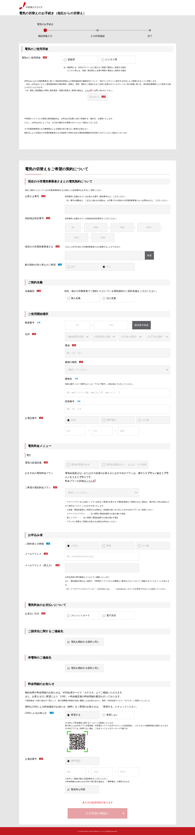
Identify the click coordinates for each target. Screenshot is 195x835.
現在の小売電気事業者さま (39, 246)
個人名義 (75, 298)
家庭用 (71, 59)
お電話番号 (31, 418)
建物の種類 (71, 362)
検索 (149, 255)
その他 (145, 420)
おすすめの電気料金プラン (39, 473)
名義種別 (29, 291)
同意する (96, 97)
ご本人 (74, 545)
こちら (88, 90)
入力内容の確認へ (97, 813)
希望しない (112, 715)
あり (73, 266)
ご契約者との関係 (34, 543)
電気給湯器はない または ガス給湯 (126, 464)
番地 (67, 345)
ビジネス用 (111, 59)
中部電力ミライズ (31, 6)
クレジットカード (80, 615)
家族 (108, 545)
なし (108, 266)
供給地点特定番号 (34, 218)
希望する (75, 715)
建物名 (68, 378)
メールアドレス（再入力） (39, 565)
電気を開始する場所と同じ (85, 642)
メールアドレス (33, 554)
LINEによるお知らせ (36, 713)
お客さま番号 (32, 196)
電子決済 (111, 615)
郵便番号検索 (141, 325)
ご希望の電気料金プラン (38, 487)
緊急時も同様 (78, 789)
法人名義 (111, 298)
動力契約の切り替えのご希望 (40, 264)
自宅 (73, 420)
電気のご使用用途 (31, 57)
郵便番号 (29, 322)
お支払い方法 (32, 613)
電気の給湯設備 (33, 462)
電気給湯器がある (80, 464)
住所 (27, 334)
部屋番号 (69, 401)
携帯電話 (111, 420)
